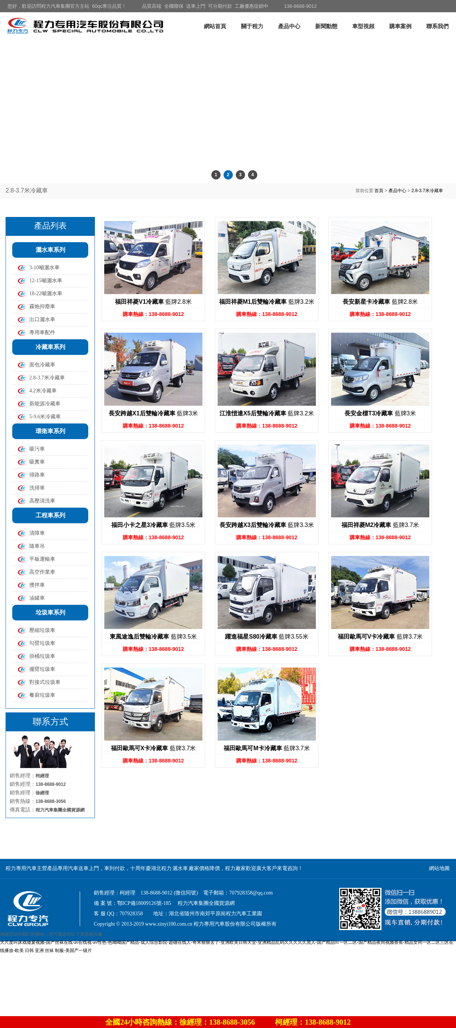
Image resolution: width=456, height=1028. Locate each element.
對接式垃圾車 (44, 682)
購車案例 (400, 26)
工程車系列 (50, 515)
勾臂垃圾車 (42, 643)
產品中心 (289, 26)
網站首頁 (215, 26)
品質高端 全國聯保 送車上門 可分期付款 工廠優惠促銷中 (205, 6)
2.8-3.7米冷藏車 (427, 190)
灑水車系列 (50, 250)
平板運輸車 (42, 559)
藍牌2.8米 (153, 302)
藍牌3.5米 (153, 525)
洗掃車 (37, 488)
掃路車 (37, 475)
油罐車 (37, 598)
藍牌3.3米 (266, 525)
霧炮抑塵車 (42, 306)
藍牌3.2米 (266, 302)
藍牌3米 (153, 413)
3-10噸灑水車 (44, 267)
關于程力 (252, 26)
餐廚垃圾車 (42, 695)
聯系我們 (437, 26)
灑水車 (180, 868)
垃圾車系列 (50, 612)
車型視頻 (363, 26)
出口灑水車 (42, 319)
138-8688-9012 (300, 6)
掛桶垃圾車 (42, 656)
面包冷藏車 (42, 365)
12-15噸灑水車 (45, 280)
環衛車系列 (50, 431)
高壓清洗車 (42, 501)
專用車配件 (42, 332)
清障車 (37, 533)
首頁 (378, 190)
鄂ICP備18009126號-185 (144, 903)
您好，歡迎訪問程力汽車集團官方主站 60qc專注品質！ (66, 6)
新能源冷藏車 (44, 403)
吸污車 (37, 449)
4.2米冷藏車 (43, 390)
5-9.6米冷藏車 (45, 416)
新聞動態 (326, 26)
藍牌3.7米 (380, 525)
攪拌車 (37, 585)
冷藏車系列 (50, 347)
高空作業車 (42, 572)
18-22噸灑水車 (45, 293)
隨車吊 (37, 546)
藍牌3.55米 (266, 636)
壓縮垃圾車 (42, 630)
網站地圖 (439, 868)
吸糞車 (37, 462)
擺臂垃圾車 (42, 669)
